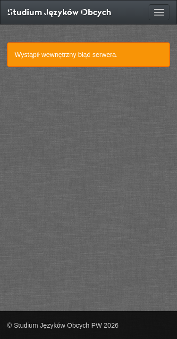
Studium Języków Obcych (59, 12)
